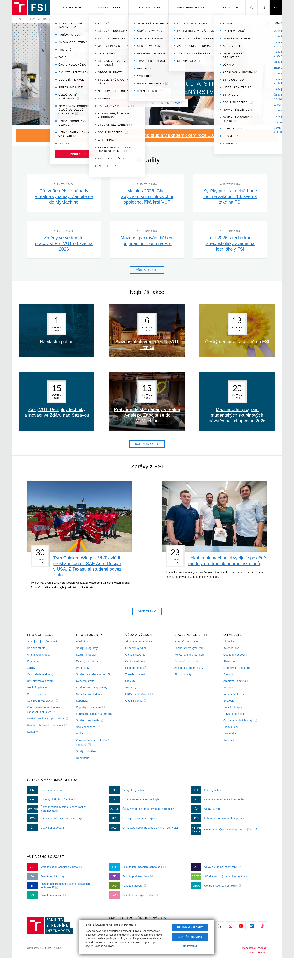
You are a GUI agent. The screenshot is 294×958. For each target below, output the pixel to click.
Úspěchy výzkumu (136, 648)
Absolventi (230, 661)
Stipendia (82, 700)
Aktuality (229, 641)
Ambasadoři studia (38, 654)
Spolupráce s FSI (191, 7)
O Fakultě (230, 7)
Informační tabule (234, 694)
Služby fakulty (182, 674)
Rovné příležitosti (234, 713)
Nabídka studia (36, 648)
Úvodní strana (40, 19)
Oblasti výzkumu (135, 654)
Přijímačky (33, 661)
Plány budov (231, 726)
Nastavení (190, 946)
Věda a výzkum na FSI (139, 641)
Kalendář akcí (232, 648)
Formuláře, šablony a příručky (94, 713)
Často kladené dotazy (40, 674)
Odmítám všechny (190, 936)
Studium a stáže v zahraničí (93, 674)
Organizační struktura (237, 667)
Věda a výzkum (148, 7)
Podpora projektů (135, 667)
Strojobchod (231, 687)
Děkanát (229, 674)
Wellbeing (82, 733)
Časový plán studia (87, 661)
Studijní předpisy (86, 654)
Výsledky (130, 687)
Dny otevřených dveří (40, 680)
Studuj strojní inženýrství (42, 641)
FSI (20, 19)
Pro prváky (82, 667)
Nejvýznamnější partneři (189, 654)
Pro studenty (108, 7)
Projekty (130, 680)
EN (276, 7)
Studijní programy (87, 648)
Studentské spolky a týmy (91, 687)
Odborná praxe (85, 680)
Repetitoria (82, 757)
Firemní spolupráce (186, 641)
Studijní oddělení (86, 751)
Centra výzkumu (135, 661)
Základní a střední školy (188, 667)
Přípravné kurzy (36, 694)
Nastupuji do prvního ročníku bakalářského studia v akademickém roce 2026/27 (143, 135)
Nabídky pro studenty (89, 694)
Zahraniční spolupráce (187, 661)
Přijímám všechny (190, 927)
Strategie (229, 700)
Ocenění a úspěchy (235, 654)
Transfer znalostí (135, 674)
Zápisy (31, 667)
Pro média (230, 733)
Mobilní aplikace (37, 687)
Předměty (82, 641)
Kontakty (32, 731)
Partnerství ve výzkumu (188, 648)
